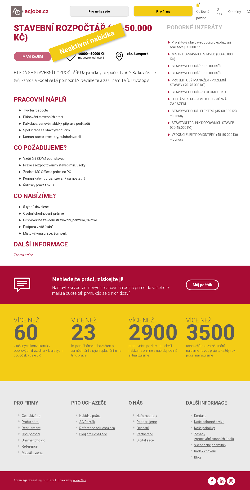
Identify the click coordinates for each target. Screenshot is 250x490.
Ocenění (143, 428)
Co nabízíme (31, 416)
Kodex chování (205, 451)
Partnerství (145, 434)
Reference (30, 446)
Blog (197, 457)
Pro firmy (163, 11)
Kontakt (200, 416)
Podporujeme (147, 422)
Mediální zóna (32, 452)
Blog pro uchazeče (93, 434)
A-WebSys (79, 480)
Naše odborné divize (209, 422)
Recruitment (31, 428)
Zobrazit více (23, 255)
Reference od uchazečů (97, 428)
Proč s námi (30, 422)
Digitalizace (145, 440)
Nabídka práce (90, 416)
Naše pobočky (204, 428)
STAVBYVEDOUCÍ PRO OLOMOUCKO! (199, 92)
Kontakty (234, 12)
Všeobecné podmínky (210, 445)
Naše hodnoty (147, 416)
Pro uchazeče (99, 11)
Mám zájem (32, 56)
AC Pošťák (87, 422)
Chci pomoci (31, 434)
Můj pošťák (202, 285)
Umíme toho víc (33, 440)
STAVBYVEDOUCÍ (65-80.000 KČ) (196, 66)
